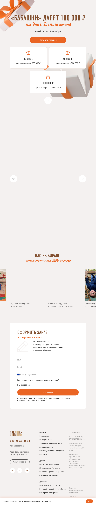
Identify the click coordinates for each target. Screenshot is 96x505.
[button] (20, 461)
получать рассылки (37, 400)
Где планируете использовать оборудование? (38, 380)
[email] (48, 367)
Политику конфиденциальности (57, 398)
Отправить (48, 392)
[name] (48, 360)
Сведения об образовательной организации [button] (76, 490)
